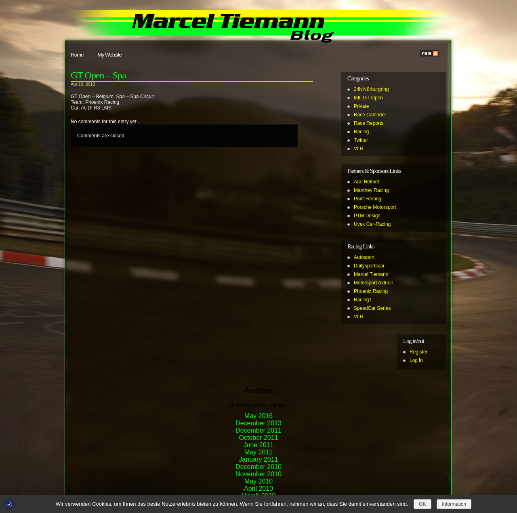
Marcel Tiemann (371, 274)
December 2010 (258, 466)
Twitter (361, 140)
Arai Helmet (366, 182)
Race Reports (368, 123)
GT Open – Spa (98, 75)
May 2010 (258, 481)
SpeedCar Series (372, 308)
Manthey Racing (371, 190)
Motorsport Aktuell (373, 283)
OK (422, 504)
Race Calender (370, 115)
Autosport (364, 257)
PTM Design (367, 216)
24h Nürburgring (371, 89)
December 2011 (258, 430)
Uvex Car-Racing (372, 224)
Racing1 (363, 300)
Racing (361, 132)
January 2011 (258, 459)
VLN (358, 148)
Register (419, 352)
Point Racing (367, 199)
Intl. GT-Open (368, 98)
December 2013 (258, 423)
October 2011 (258, 437)
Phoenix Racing (371, 291)
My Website (110, 55)
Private (361, 106)
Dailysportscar (369, 266)
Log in (416, 360)
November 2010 (258, 474)
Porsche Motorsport (375, 207)
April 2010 (258, 488)
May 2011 (258, 452)
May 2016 (258, 415)
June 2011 (259, 445)
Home (77, 55)
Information (454, 504)
